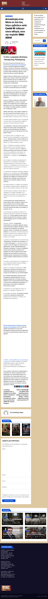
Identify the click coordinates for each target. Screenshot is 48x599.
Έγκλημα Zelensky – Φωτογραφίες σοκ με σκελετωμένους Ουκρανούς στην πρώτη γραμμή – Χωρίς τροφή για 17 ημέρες (8, 564)
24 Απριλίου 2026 (8, 536)
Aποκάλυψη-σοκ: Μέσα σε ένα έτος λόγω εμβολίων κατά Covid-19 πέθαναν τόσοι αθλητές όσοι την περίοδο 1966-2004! (16, 28)
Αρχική (45, 596)
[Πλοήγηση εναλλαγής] (23, 8)
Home (39, 596)
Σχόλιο (4, 449)
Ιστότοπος (4, 487)
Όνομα (4, 474)
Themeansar (16, 596)
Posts (42, 596)
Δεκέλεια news (15, 41)
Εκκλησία (5, 517)
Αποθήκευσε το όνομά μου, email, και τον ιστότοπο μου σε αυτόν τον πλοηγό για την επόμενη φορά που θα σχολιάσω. (15, 495)
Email (4, 481)
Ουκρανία (28, 517)
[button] (43, 8)
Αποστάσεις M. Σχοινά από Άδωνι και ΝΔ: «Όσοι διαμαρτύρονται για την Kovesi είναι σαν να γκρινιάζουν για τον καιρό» (8, 574)
